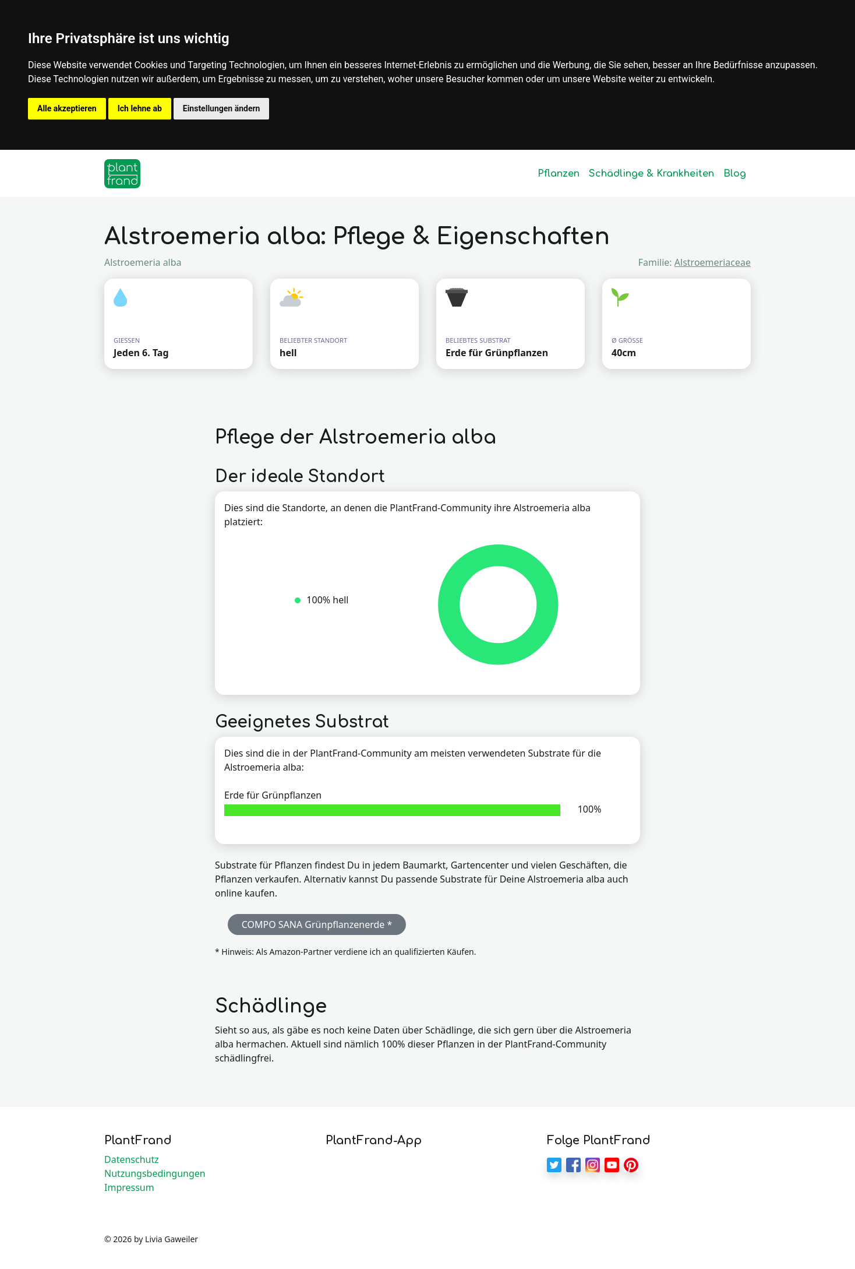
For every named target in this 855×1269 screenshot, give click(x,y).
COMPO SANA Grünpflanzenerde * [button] (317, 924)
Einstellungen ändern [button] (221, 108)
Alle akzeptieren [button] (67, 108)
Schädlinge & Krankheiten (651, 173)
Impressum (129, 1187)
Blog (734, 173)
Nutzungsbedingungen (155, 1173)
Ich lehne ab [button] (140, 108)
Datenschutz (131, 1159)
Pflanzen (559, 173)
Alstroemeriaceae (712, 262)
